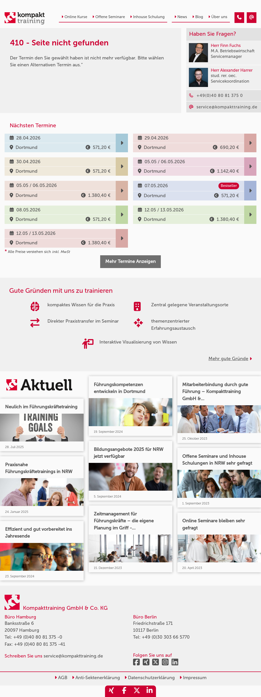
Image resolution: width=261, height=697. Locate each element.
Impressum (192, 677)
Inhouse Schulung (147, 17)
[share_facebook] (124, 691)
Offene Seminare (108, 17)
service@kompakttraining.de (73, 656)
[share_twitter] (136, 691)
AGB (61, 677)
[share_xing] (111, 691)
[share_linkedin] (149, 691)
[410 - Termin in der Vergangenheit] (239, 17)
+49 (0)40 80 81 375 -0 (37, 637)
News (180, 17)
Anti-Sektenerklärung (96, 677)
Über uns (217, 17)
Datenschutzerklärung (149, 677)
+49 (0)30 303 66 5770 (166, 637)
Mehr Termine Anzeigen (130, 261)
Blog (197, 17)
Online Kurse (74, 17)
